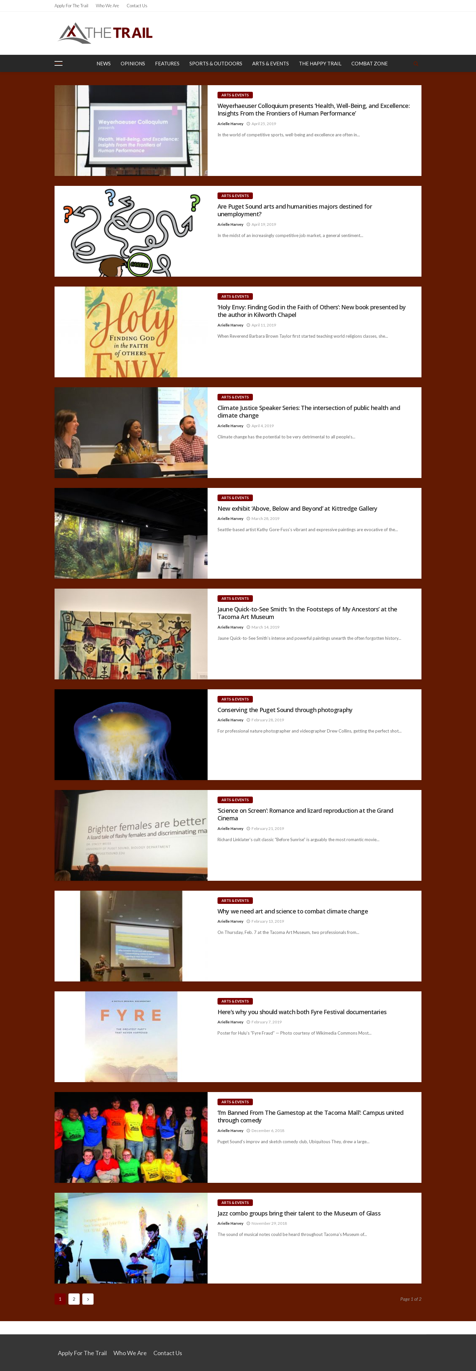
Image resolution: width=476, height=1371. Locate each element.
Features (167, 63)
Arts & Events (270, 63)
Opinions (133, 63)
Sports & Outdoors (215, 63)
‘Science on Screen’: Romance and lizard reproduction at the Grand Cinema (305, 814)
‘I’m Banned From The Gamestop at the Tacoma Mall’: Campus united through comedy (311, 1116)
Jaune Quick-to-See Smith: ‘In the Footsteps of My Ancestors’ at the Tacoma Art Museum (307, 613)
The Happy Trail (320, 63)
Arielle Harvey (230, 123)
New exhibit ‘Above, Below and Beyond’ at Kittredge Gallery (297, 508)
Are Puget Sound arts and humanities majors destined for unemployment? (295, 210)
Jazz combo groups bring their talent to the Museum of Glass (299, 1213)
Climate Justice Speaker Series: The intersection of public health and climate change (309, 411)
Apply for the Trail (71, 5)
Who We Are (107, 5)
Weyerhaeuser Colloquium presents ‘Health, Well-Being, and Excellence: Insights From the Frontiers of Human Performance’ (314, 109)
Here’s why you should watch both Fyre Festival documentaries (302, 1012)
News (104, 63)
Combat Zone (369, 63)
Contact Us (137, 5)
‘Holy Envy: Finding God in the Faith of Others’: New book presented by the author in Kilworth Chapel (312, 311)
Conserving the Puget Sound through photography (285, 710)
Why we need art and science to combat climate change (293, 911)
